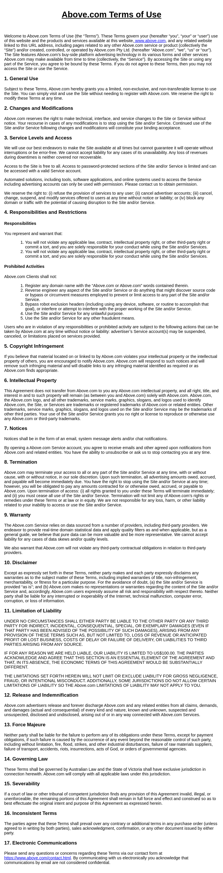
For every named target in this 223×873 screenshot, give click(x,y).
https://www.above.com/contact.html (37, 858)
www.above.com (150, 40)
